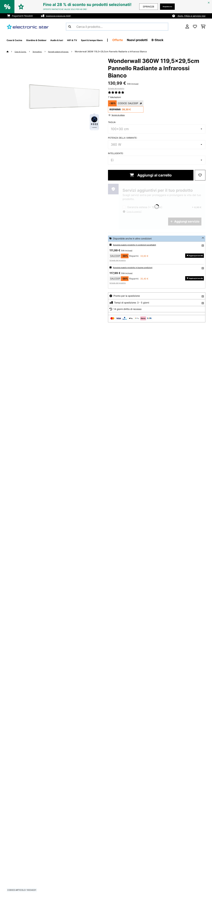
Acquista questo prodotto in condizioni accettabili (140, 244)
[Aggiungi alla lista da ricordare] (200, 175)
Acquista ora (165, 6)
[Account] (187, 27)
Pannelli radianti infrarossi (68, 51)
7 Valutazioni (114, 97)
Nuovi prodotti (165, 40)
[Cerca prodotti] (117, 27)
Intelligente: (116, 153)
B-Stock (185, 40)
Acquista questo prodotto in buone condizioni (137, 267)
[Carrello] (203, 27)
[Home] (11, 51)
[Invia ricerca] (69, 27)
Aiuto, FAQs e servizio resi (191, 15)
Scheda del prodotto (116, 88)
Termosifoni (42, 51)
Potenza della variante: (122, 137)
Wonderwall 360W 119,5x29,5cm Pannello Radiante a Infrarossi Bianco (124, 51)
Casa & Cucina (22, 51)
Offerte (145, 40)
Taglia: (112, 122)
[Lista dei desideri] (195, 27)
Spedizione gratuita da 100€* (62, 15)
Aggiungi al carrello (151, 175)
